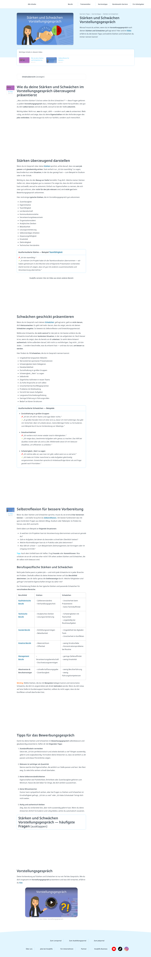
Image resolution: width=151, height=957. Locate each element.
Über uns (27, 949)
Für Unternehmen (65, 949)
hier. (21, 883)
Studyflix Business (99, 949)
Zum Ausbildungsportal (76, 941)
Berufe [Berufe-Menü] (70, 4)
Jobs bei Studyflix (45, 949)
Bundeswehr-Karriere (120, 4)
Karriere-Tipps (85, 14)
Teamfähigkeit (55, 252)
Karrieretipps (102, 4)
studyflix (14, 4)
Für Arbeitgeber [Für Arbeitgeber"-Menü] (138, 4)
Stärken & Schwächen (110, 14)
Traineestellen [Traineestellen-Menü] (85, 4)
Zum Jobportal (97, 941)
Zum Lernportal (54, 941)
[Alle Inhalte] (31, 4)
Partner (82, 949)
